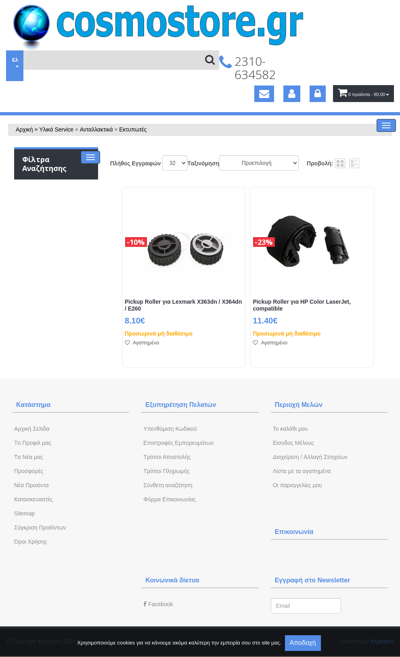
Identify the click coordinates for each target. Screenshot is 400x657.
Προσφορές (28, 471)
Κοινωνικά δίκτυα (172, 580)
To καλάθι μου (290, 428)
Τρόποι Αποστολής (167, 457)
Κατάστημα (33, 404)
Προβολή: (320, 163)
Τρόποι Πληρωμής (166, 471)
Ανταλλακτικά (96, 129)
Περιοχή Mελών (299, 404)
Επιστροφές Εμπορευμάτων (178, 443)
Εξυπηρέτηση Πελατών (180, 404)
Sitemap (24, 513)
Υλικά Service (56, 129)
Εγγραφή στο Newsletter (312, 580)
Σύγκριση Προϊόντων (40, 527)
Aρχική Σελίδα (31, 428)
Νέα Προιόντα (31, 485)
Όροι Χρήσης (30, 541)
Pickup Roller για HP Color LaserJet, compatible (302, 305)
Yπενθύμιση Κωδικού (170, 428)
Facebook (158, 604)
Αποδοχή (303, 642)
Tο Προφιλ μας (32, 443)
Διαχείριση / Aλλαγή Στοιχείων (310, 457)
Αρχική (24, 129)
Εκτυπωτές (133, 129)
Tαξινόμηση (203, 163)
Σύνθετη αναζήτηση (167, 485)
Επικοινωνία (294, 531)
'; (174, 163)
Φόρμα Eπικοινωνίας (169, 499)
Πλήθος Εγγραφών (135, 163)
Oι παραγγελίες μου (297, 485)
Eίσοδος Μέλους (293, 443)
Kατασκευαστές (33, 499)
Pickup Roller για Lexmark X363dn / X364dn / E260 (183, 305)
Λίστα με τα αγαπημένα (302, 471)
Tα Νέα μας (28, 457)
